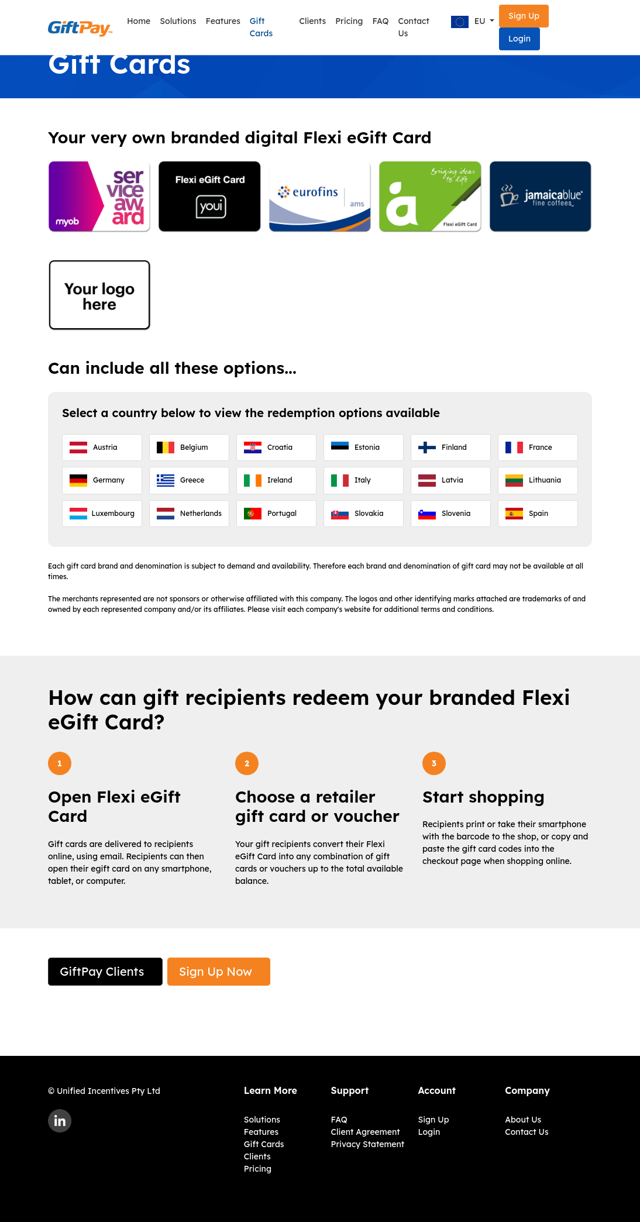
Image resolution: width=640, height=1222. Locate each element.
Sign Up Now (215, 971)
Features (222, 21)
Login (519, 38)
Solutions (178, 21)
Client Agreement (365, 1132)
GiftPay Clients (102, 971)
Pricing (349, 21)
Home (138, 21)
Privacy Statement (368, 1144)
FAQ (380, 21)
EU (469, 22)
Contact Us (413, 27)
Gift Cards (261, 27)
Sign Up (523, 16)
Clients (312, 21)
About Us (523, 1119)
